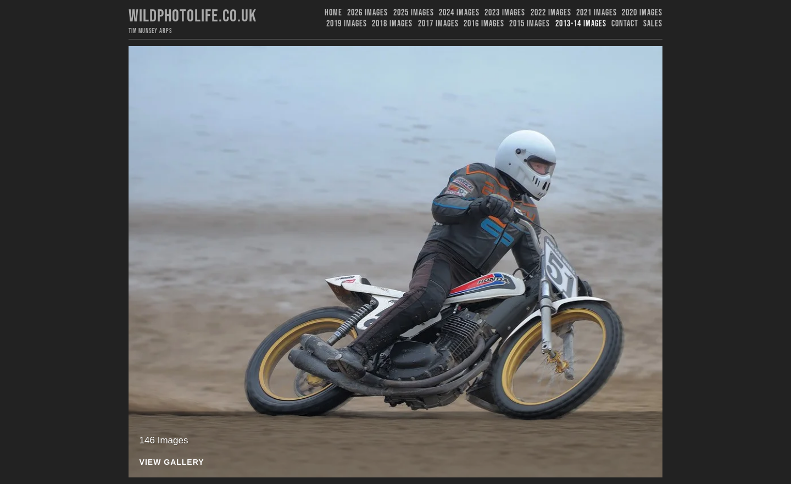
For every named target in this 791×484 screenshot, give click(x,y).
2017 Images (438, 24)
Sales (652, 24)
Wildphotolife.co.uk (193, 16)
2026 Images (367, 13)
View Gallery (172, 462)
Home (333, 13)
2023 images (504, 13)
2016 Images (484, 24)
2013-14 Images (580, 24)
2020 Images (642, 13)
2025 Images (413, 13)
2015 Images (529, 24)
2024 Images (459, 13)
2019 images (346, 24)
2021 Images (596, 13)
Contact (624, 24)
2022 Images (551, 13)
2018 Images (392, 24)
